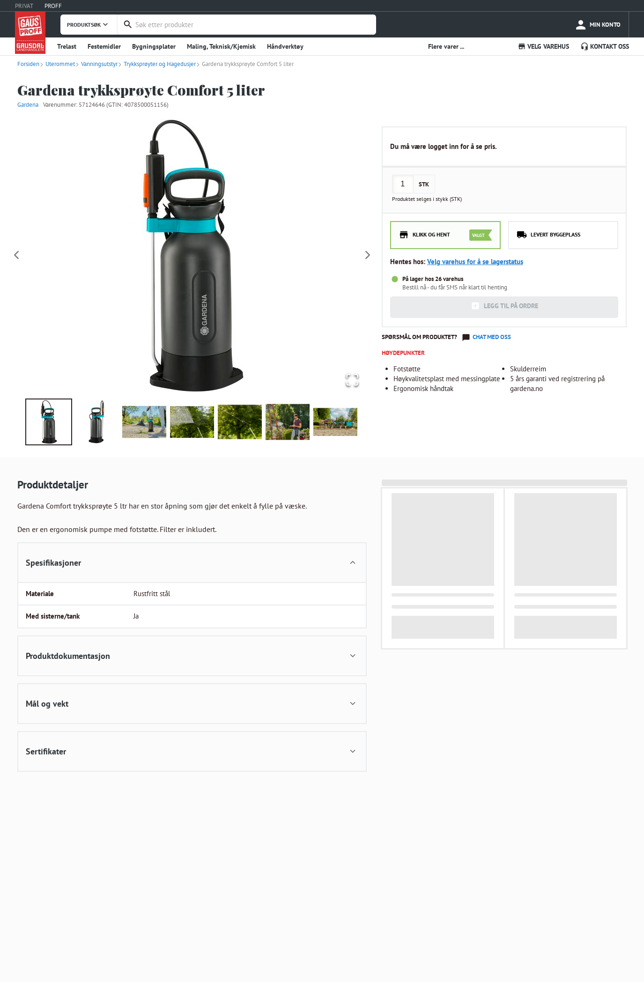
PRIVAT (24, 6)
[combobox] (253, 24)
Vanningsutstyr (96, 64)
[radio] (445, 235)
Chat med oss (492, 337)
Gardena (27, 105)
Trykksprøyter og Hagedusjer (157, 64)
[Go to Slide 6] (287, 422)
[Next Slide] (367, 255)
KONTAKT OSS (604, 46)
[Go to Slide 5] (239, 422)
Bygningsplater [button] (154, 46)
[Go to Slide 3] (144, 422)
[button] (192, 255)
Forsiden (28, 64)
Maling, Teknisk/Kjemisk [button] (221, 46)
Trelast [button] (66, 46)
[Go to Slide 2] (96, 422)
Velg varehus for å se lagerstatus (475, 261)
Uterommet (57, 64)
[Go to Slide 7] (335, 422)
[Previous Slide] (16, 255)
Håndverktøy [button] (285, 46)
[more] (597, 24)
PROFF (53, 6)
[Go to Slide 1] (48, 422)
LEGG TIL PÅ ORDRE (504, 305)
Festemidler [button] (104, 46)
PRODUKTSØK (88, 24)
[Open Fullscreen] (350, 379)
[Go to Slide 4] (192, 422)
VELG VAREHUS (543, 46)
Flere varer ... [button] (446, 46)
